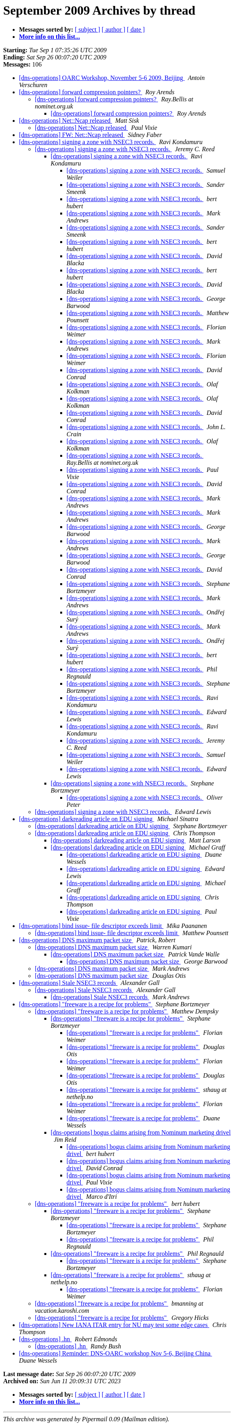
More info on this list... (49, 36)
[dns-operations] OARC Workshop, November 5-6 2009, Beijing (102, 77)
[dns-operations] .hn (45, 1339)
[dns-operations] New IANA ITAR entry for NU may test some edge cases (114, 1324)
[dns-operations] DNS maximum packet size (76, 940)
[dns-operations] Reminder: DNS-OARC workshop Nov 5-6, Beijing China (115, 1353)
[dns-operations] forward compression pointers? (80, 92)
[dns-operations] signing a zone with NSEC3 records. (87, 142)
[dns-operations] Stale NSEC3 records (68, 982)
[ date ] (136, 29)
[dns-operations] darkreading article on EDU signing (86, 819)
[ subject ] (87, 29)
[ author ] (114, 29)
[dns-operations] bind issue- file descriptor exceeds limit (91, 925)
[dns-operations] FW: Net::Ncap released (72, 134)
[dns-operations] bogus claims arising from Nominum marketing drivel (141, 1132)
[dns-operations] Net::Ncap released (65, 120)
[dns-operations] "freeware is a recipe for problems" (85, 1004)
